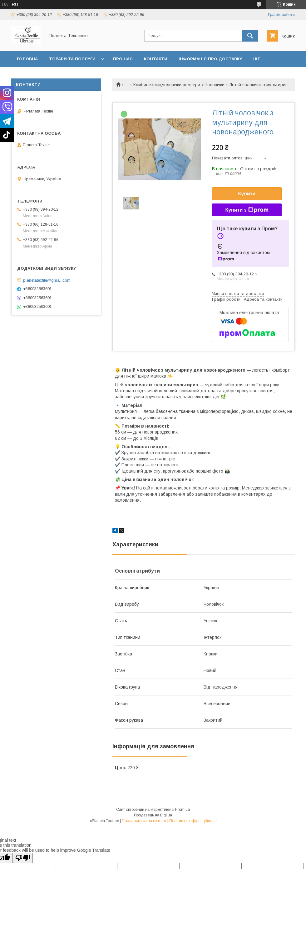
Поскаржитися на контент (144, 821)
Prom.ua (182, 809)
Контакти (155, 59)
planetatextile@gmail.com (47, 280)
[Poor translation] (23, 858)
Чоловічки (215, 84)
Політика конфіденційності (193, 821)
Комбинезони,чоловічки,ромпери (166, 84)
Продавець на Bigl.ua (153, 815)
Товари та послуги (72, 59)
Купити (247, 193)
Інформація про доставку (210, 59)
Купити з (246, 210)
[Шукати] (250, 36)
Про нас (123, 59)
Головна (27, 59)
